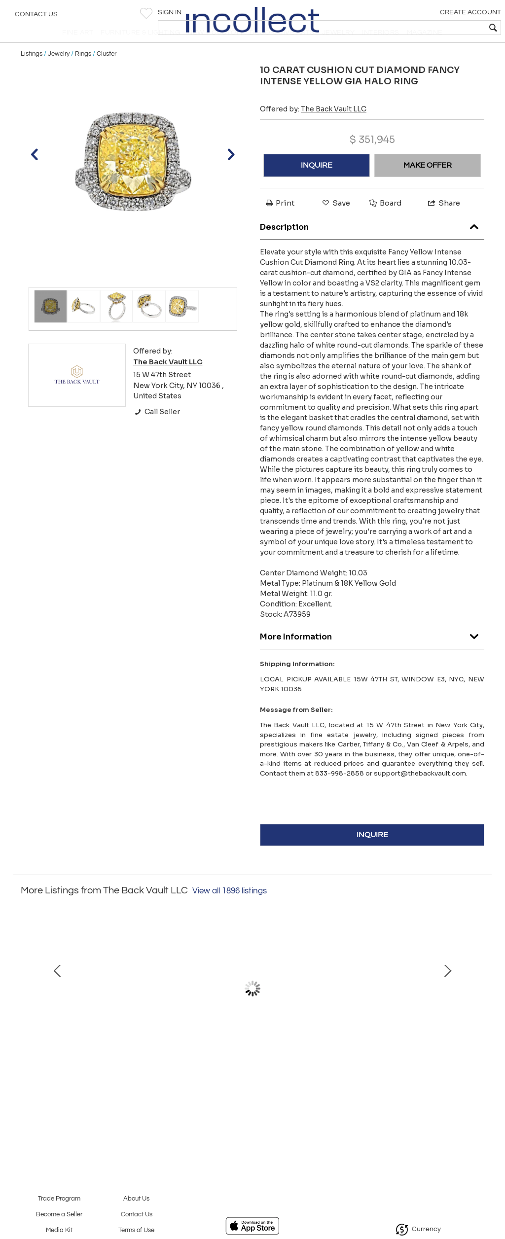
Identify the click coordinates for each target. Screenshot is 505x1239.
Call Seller (156, 432)
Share (443, 224)
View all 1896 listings (229, 912)
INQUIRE (316, 186)
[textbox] (426, 28)
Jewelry (59, 74)
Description (372, 246)
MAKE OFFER (427, 186)
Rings (83, 74)
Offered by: (313, 130)
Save (335, 224)
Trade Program (59, 1199)
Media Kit (59, 1230)
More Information (372, 656)
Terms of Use (136, 1230)
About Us (136, 1199)
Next (477, 1014)
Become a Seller (59, 1214)
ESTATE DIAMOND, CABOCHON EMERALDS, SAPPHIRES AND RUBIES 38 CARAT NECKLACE (111, 1083)
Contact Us (36, 17)
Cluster (106, 74)
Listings (31, 74)
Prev (28, 1014)
